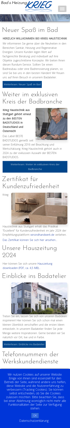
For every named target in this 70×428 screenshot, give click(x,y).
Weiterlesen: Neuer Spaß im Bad (22, 84)
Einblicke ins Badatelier (34, 276)
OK (35, 415)
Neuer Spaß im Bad (30, 30)
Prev (7, 18)
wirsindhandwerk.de (42, 234)
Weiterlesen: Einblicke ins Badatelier (24, 344)
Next (65, 18)
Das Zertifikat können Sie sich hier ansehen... (30, 240)
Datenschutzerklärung (34, 421)
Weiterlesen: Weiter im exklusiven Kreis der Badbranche (35, 167)
